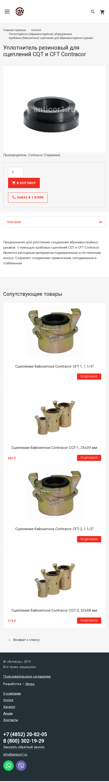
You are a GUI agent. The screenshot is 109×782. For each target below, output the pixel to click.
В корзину (24, 183)
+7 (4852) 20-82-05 (25, 735)
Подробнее (89, 377)
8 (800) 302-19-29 (23, 742)
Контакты (10, 721)
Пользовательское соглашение (27, 677)
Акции (8, 714)
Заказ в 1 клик (28, 198)
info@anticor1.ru (15, 755)
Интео (30, 685)
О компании (12, 694)
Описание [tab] (14, 223)
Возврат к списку (23, 640)
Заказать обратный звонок (24, 748)
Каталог (9, 707)
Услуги (8, 701)
